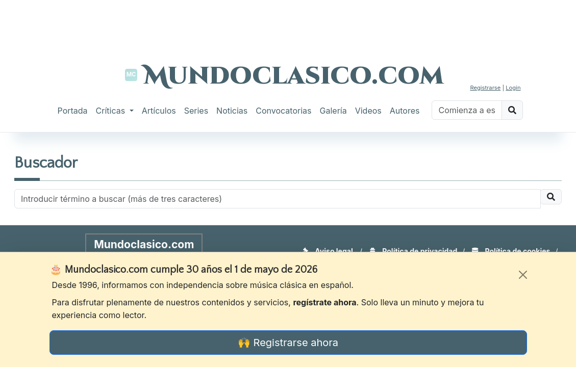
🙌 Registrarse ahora (288, 342)
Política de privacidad (413, 251)
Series (196, 111)
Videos (368, 111)
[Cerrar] (523, 275)
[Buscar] (467, 110)
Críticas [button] (112, 111)
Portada (73, 111)
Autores (405, 111)
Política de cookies (511, 251)
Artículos (159, 111)
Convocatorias (283, 111)
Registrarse (485, 87)
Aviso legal (328, 251)
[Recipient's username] (277, 198)
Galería (333, 111)
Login (513, 87)
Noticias (231, 111)
